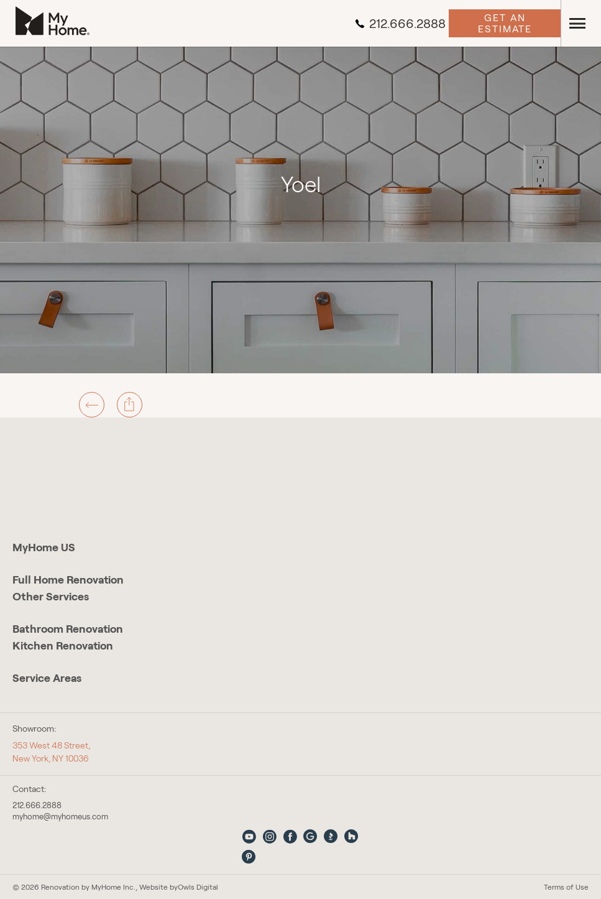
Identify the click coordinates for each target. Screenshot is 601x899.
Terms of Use (566, 887)
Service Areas (46, 678)
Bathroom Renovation (67, 629)
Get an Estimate (505, 23)
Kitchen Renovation (62, 646)
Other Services (50, 596)
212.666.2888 (400, 23)
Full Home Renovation (68, 580)
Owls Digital (198, 887)
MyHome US (43, 547)
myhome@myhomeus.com (60, 816)
